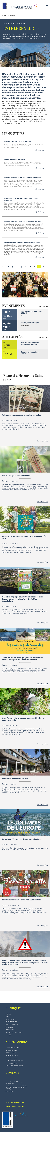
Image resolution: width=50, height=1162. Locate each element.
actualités (9, 1027)
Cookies (8, 1035)
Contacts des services (15, 1106)
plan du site (10, 1030)
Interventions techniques (14, 1060)
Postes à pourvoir (12, 1024)
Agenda (8, 1014)
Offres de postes (11, 1063)
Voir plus (43, 306)
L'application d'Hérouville (14, 1066)
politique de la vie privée (14, 1032)
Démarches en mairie (13, 1047)
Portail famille (11, 1053)
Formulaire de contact (15, 1102)
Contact (8, 1016)
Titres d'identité (11, 1050)
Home (4, 15)
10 (43, 267)
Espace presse (10, 1019)
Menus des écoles (12, 1055)
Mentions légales (12, 1022)
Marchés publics (11, 1058)
